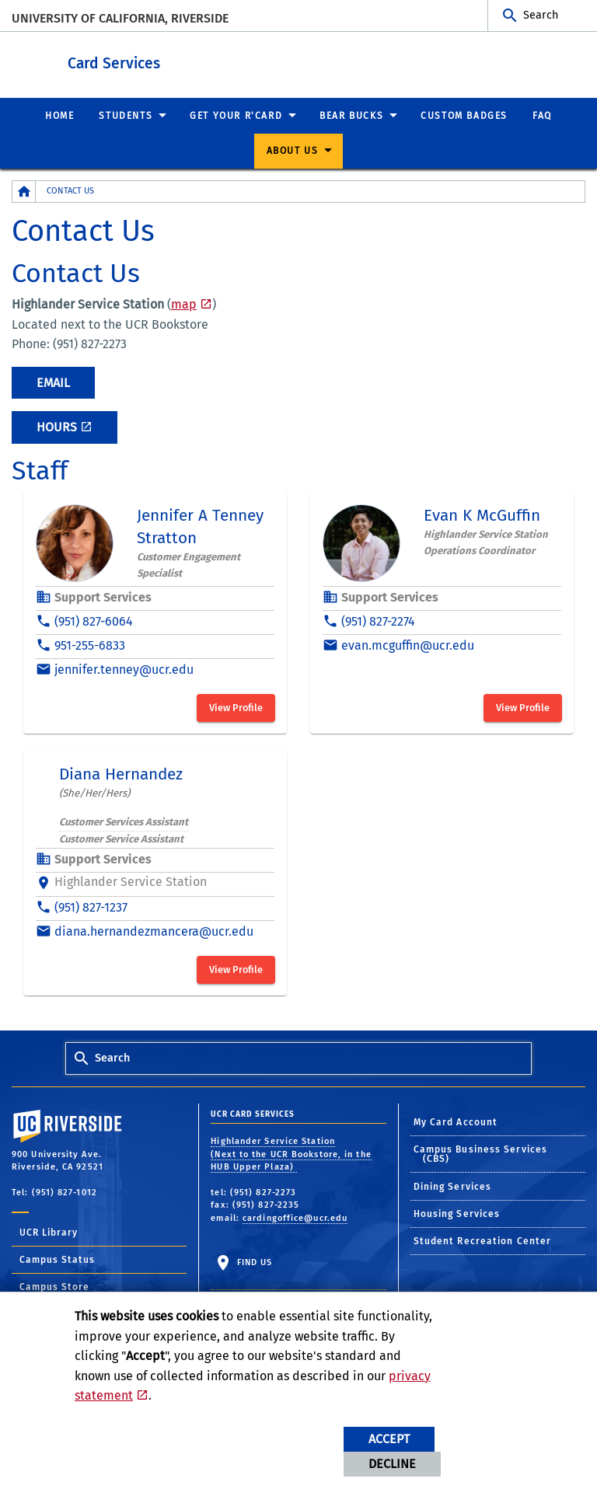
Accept (389, 1438)
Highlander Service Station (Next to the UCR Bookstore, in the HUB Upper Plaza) (291, 1153)
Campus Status (57, 1259)
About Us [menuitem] (293, 150)
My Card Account (456, 1121)
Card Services (209, 61)
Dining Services (453, 1185)
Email (53, 382)
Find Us (252, 1262)
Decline (392, 1463)
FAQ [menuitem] (542, 115)
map (184, 303)
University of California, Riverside (120, 18)
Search (540, 15)
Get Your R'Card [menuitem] (236, 115)
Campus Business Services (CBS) (480, 1153)
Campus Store (54, 1286)
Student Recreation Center (483, 1240)
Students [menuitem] (125, 115)
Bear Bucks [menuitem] (351, 115)
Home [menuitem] (59, 115)
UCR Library (48, 1231)
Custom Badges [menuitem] (464, 115)
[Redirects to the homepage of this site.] (24, 190)
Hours (57, 426)
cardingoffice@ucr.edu (295, 1217)
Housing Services (457, 1213)
